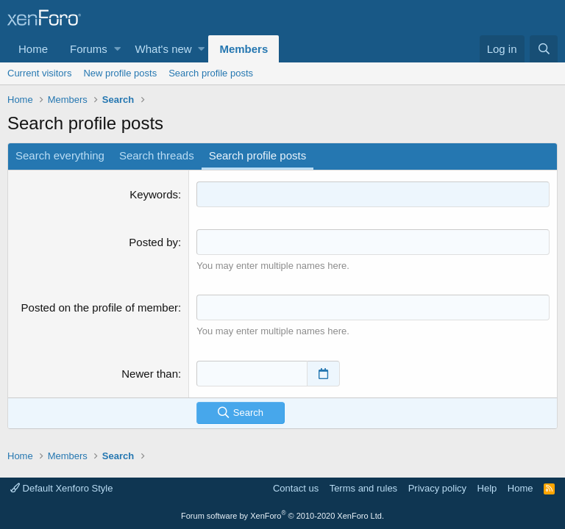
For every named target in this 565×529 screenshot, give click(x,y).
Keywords (153, 194)
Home (33, 49)
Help (487, 488)
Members (243, 49)
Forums (88, 49)
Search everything (59, 155)
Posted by (153, 242)
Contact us (296, 488)
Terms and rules (363, 488)
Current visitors (39, 73)
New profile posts (120, 73)
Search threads (156, 155)
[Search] (544, 48)
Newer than (149, 373)
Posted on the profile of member (99, 307)
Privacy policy (437, 488)
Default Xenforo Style (61, 488)
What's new (163, 49)
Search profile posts (210, 73)
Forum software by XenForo (282, 515)
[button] (117, 48)
